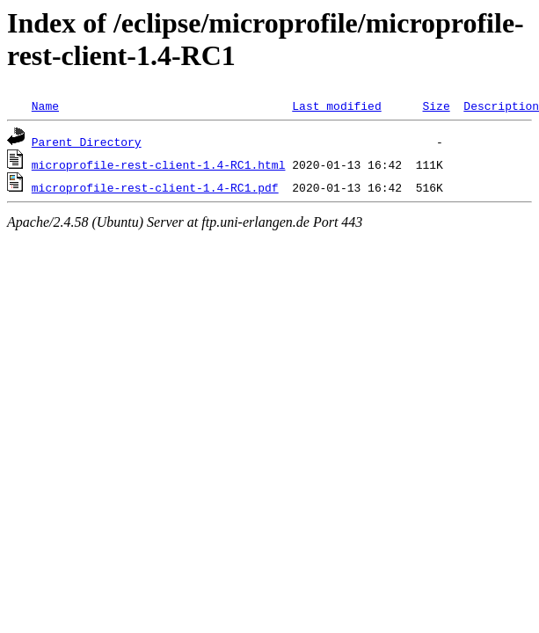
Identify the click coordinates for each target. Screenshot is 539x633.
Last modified (336, 105)
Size (435, 105)
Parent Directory (87, 141)
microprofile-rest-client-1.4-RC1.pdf (155, 187)
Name (45, 105)
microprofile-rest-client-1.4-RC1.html (159, 164)
